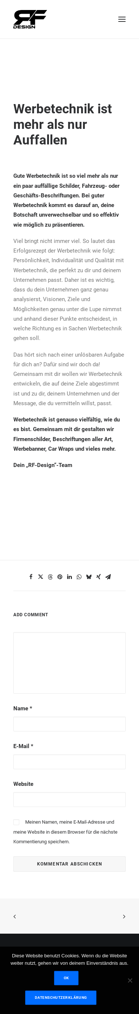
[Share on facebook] (31, 577)
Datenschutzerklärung (60, 997)
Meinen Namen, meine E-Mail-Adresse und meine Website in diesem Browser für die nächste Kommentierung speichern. (65, 831)
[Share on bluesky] (89, 577)
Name (22, 708)
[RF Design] (30, 19)
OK (66, 978)
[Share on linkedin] (69, 577)
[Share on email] (108, 577)
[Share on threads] (50, 577)
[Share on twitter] (40, 577)
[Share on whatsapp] (79, 577)
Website (23, 784)
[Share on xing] (98, 577)
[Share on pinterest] (60, 577)
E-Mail (23, 746)
